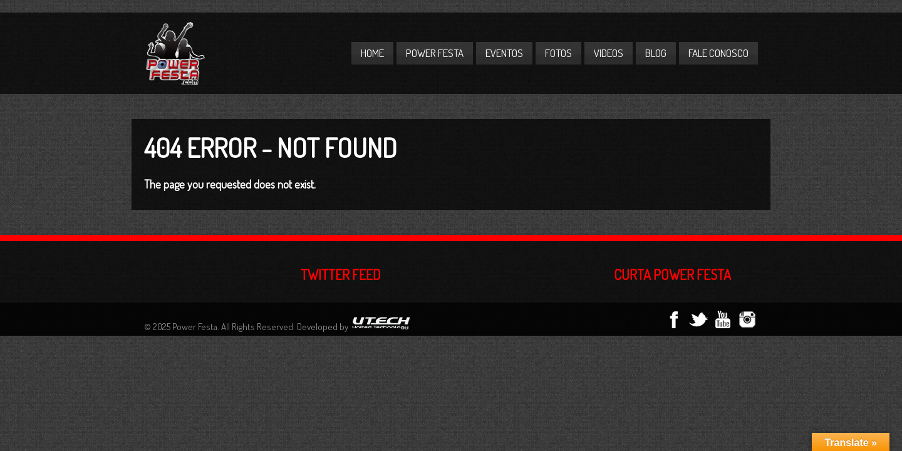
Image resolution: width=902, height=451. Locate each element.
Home (372, 53)
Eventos (504, 53)
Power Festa (435, 53)
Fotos (558, 53)
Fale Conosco (718, 53)
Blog (655, 53)
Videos (608, 53)
